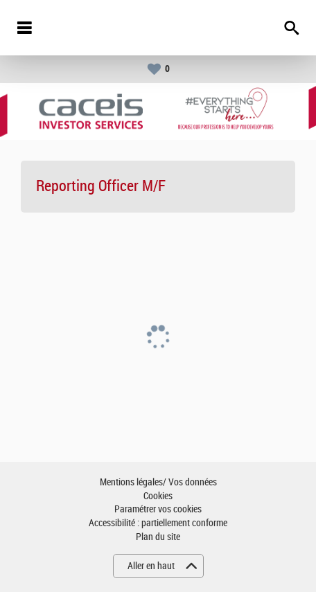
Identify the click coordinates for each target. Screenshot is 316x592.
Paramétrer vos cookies (158, 509)
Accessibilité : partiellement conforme (158, 523)
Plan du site (158, 537)
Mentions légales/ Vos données (158, 482)
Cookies (158, 496)
